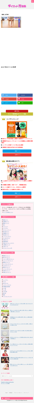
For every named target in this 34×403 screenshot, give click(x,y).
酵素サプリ (5, 220)
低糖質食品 (5, 241)
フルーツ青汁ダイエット (8, 259)
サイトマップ (26, 392)
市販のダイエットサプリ (8, 243)
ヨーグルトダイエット (8, 264)
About (6, 392)
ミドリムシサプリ (7, 236)
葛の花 (4, 293)
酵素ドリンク (6, 223)
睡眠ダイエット (6, 262)
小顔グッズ (5, 246)
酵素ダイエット (6, 255)
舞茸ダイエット (6, 267)
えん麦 (4, 289)
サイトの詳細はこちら (8, 212)
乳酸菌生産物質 (6, 286)
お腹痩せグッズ (6, 244)
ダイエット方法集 (5, 383)
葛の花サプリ (6, 231)
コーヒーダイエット (7, 269)
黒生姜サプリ (6, 234)
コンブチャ (5, 228)
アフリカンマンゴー (7, 296)
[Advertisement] (17, 38)
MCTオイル (5, 283)
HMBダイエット (6, 270)
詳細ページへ (18, 151)
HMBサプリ (5, 239)
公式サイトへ (18, 154)
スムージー (5, 226)
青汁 (4, 224)
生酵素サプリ (6, 221)
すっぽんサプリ (6, 238)
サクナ (4, 281)
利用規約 (10, 392)
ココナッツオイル (7, 284)
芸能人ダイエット (7, 272)
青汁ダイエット (6, 257)
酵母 (4, 294)
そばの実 (5, 291)
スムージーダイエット (8, 260)
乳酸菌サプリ (6, 233)
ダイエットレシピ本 (7, 248)
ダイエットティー (7, 229)
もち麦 (4, 288)
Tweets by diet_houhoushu (7, 382)
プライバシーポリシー (18, 392)
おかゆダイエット (7, 265)
